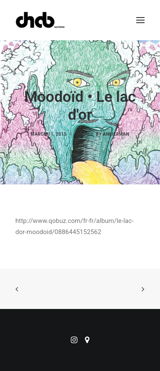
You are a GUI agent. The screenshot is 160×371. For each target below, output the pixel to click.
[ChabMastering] (40, 20)
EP (84, 134)
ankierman (116, 134)
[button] (140, 20)
